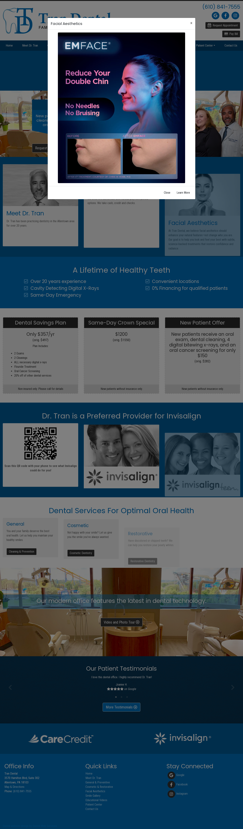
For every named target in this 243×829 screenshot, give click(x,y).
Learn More (183, 192)
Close (167, 192)
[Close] (191, 23)
